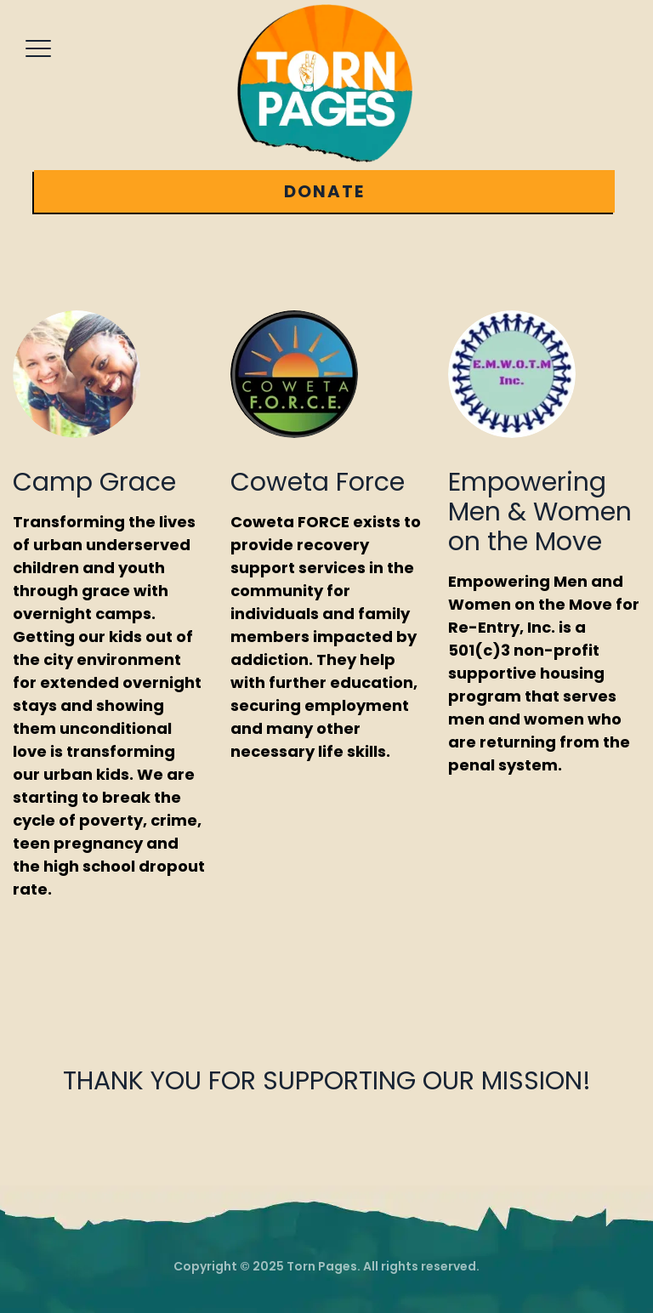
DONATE (324, 191)
